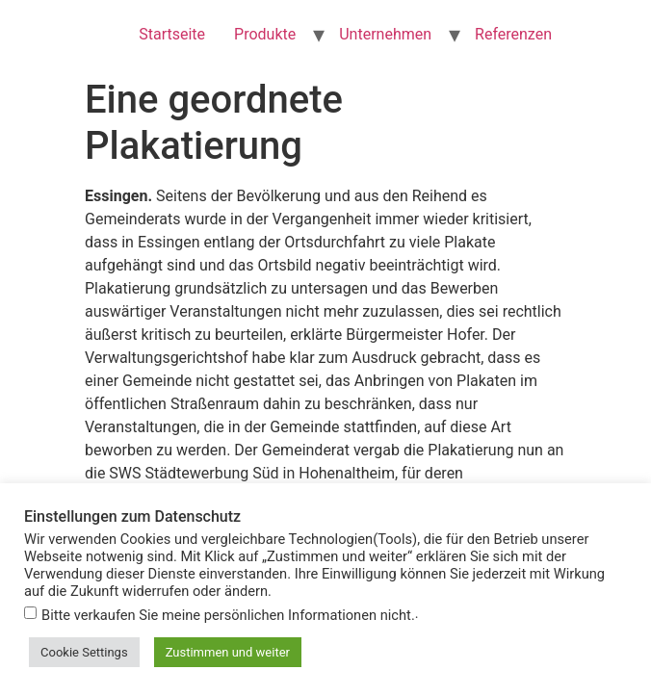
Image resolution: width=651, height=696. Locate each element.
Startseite (172, 34)
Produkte (265, 34)
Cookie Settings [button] (84, 652)
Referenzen (513, 34)
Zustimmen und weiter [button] (228, 652)
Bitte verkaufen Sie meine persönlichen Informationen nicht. (228, 615)
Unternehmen (385, 34)
